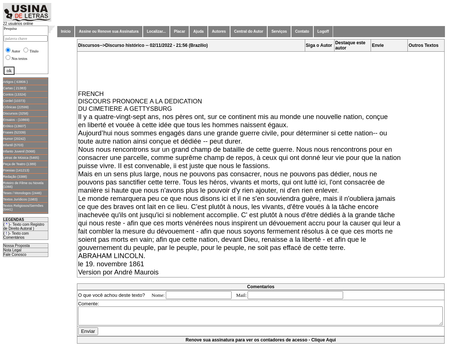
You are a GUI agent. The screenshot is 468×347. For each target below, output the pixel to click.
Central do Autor (249, 31)
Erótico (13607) (14, 126)
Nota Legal (12, 250)
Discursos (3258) (15, 113)
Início (66, 31)
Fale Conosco (14, 255)
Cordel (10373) (14, 101)
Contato (302, 31)
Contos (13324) (14, 94)
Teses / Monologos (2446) (22, 193)
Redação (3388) (15, 177)
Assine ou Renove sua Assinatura (109, 31)
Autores (219, 31)
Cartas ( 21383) (14, 88)
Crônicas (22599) (16, 107)
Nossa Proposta (16, 246)
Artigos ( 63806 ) (15, 82)
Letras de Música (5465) (21, 158)
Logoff (323, 31)
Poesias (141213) (16, 170)
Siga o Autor (320, 45)
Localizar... (156, 31)
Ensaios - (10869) (16, 120)
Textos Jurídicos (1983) (20, 199)
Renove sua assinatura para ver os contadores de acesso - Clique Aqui (262, 343)
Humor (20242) (14, 139)
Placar (179, 31)
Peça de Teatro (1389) (19, 164)
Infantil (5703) (13, 145)
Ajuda (198, 31)
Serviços (279, 31)
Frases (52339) (14, 132)
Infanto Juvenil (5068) (19, 151)
